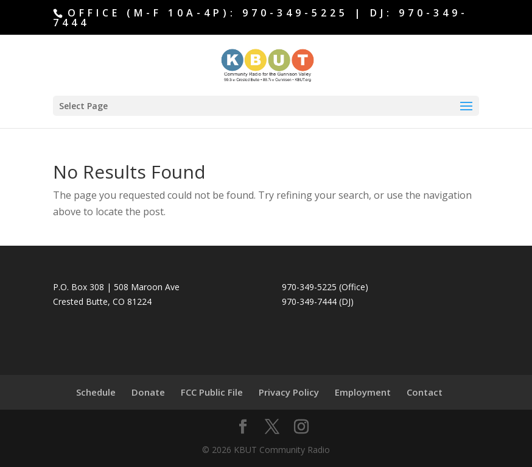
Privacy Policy (289, 392)
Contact (425, 392)
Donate (148, 392)
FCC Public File (212, 392)
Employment (363, 392)
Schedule (96, 392)
